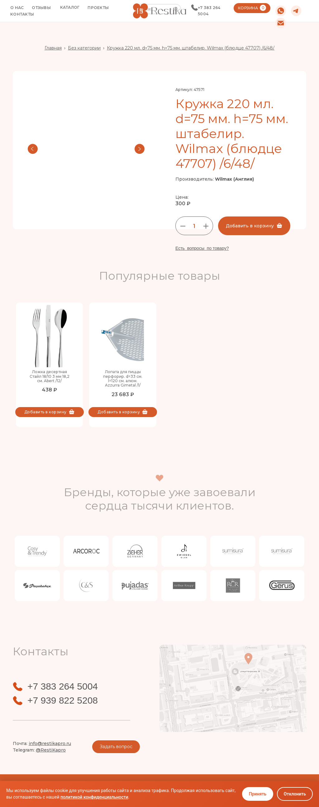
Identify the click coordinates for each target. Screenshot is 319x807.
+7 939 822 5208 (62, 700)
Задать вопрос (116, 746)
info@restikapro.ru (50, 743)
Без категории (84, 48)
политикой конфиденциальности (94, 797)
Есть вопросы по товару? (202, 248)
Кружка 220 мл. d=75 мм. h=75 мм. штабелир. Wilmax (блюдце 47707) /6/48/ (190, 48)
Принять (257, 793)
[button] (70, 7)
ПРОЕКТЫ (98, 7)
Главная (53, 48)
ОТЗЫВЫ (41, 7)
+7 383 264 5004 (209, 10)
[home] (159, 10)
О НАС (17, 7)
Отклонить (295, 793)
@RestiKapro (51, 750)
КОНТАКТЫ (22, 14)
